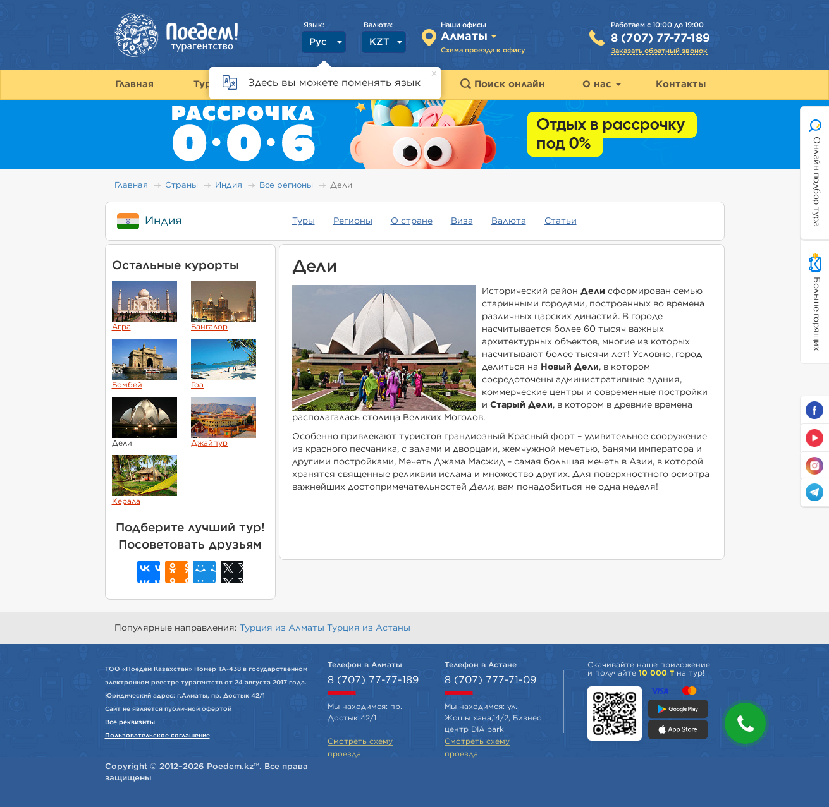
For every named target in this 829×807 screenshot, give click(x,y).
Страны (181, 185)
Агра (144, 306)
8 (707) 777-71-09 (490, 680)
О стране (412, 221)
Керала (144, 480)
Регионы (352, 221)
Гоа (223, 364)
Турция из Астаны (368, 628)
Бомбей (144, 364)
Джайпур (223, 422)
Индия (228, 185)
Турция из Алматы (283, 628)
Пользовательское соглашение (157, 735)
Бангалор (223, 306)
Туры (303, 221)
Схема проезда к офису (483, 50)
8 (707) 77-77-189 (660, 38)
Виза (462, 221)
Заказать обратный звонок (659, 50)
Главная (131, 185)
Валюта (508, 221)
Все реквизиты (130, 722)
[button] (745, 723)
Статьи (560, 221)
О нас (601, 84)
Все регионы (286, 185)
